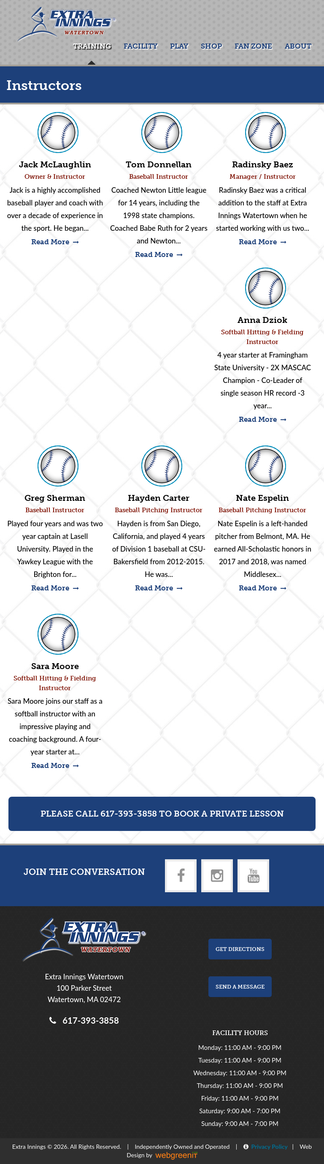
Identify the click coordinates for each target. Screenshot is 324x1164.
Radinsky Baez (262, 164)
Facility (140, 46)
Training (92, 46)
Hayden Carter (158, 498)
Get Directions (240, 949)
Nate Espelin (262, 498)
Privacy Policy (268, 1146)
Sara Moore (55, 666)
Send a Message (240, 987)
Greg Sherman (54, 498)
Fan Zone (253, 46)
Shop (211, 46)
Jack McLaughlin (55, 164)
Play (179, 46)
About (298, 46)
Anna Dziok (262, 320)
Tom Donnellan (159, 164)
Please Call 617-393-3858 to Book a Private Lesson (162, 814)
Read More (55, 242)
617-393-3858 (88, 1020)
